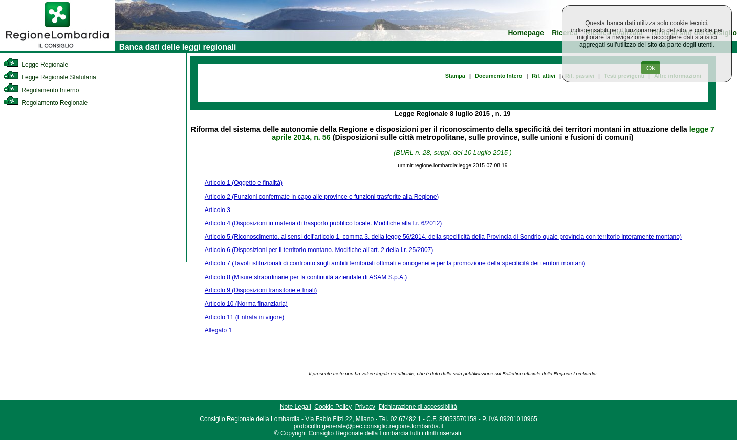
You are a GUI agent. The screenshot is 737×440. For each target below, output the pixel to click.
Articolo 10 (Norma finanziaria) (246, 303)
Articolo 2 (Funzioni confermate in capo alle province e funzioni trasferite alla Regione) (322, 196)
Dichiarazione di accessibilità (418, 406)
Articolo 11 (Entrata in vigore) (244, 317)
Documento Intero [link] (498, 76)
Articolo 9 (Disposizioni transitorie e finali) (261, 290)
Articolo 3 (217, 210)
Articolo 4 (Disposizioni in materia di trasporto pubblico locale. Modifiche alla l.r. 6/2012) (323, 223)
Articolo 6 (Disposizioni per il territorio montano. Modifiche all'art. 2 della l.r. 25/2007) (319, 250)
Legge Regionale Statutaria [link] (49, 77)
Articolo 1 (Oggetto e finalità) (244, 182)
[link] (57, 49)
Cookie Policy (333, 406)
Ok (650, 68)
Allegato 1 (218, 330)
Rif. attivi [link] (543, 76)
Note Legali (295, 406)
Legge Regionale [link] (35, 64)
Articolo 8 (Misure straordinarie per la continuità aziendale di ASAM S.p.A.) (306, 277)
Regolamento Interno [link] (41, 90)
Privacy (365, 406)
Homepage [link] (526, 33)
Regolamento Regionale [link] (45, 103)
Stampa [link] (455, 76)
